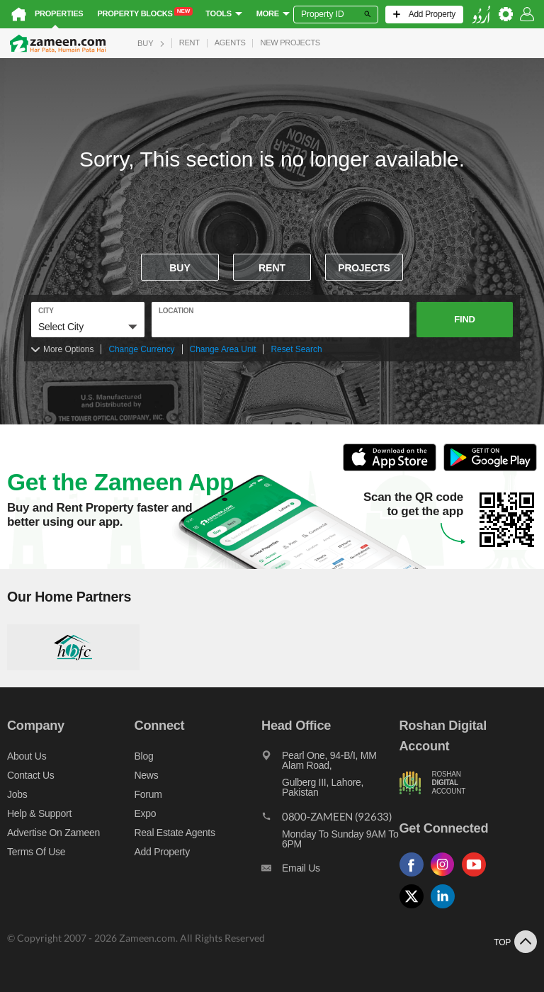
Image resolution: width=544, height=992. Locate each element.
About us (26, 756)
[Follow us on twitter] (415, 908)
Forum (148, 794)
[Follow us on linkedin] (446, 908)
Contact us (31, 775)
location (176, 311)
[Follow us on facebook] (415, 877)
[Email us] (330, 871)
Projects (364, 268)
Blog (144, 756)
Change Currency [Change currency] (141, 349)
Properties (59, 13)
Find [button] (464, 319)
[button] (87, 327)
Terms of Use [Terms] (36, 851)
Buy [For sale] (180, 268)
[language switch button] (481, 14)
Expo (146, 813)
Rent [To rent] (272, 268)
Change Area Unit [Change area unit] (223, 349)
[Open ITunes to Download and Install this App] (393, 468)
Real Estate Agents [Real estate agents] (175, 832)
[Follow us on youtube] (477, 877)
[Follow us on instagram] (446, 877)
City (46, 311)
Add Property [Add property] (162, 851)
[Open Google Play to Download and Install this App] (490, 468)
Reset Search (296, 349)
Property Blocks (145, 13)
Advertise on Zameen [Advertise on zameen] (53, 832)
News (147, 775)
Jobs (17, 794)
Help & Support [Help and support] (39, 813)
